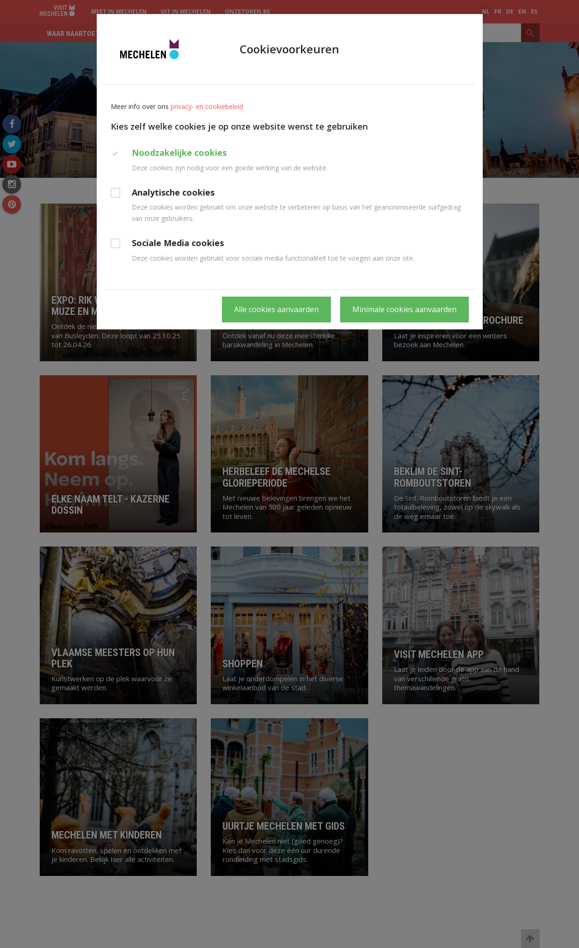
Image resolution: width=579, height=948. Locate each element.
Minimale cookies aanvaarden (404, 309)
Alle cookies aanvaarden (276, 309)
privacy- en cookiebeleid (207, 106)
